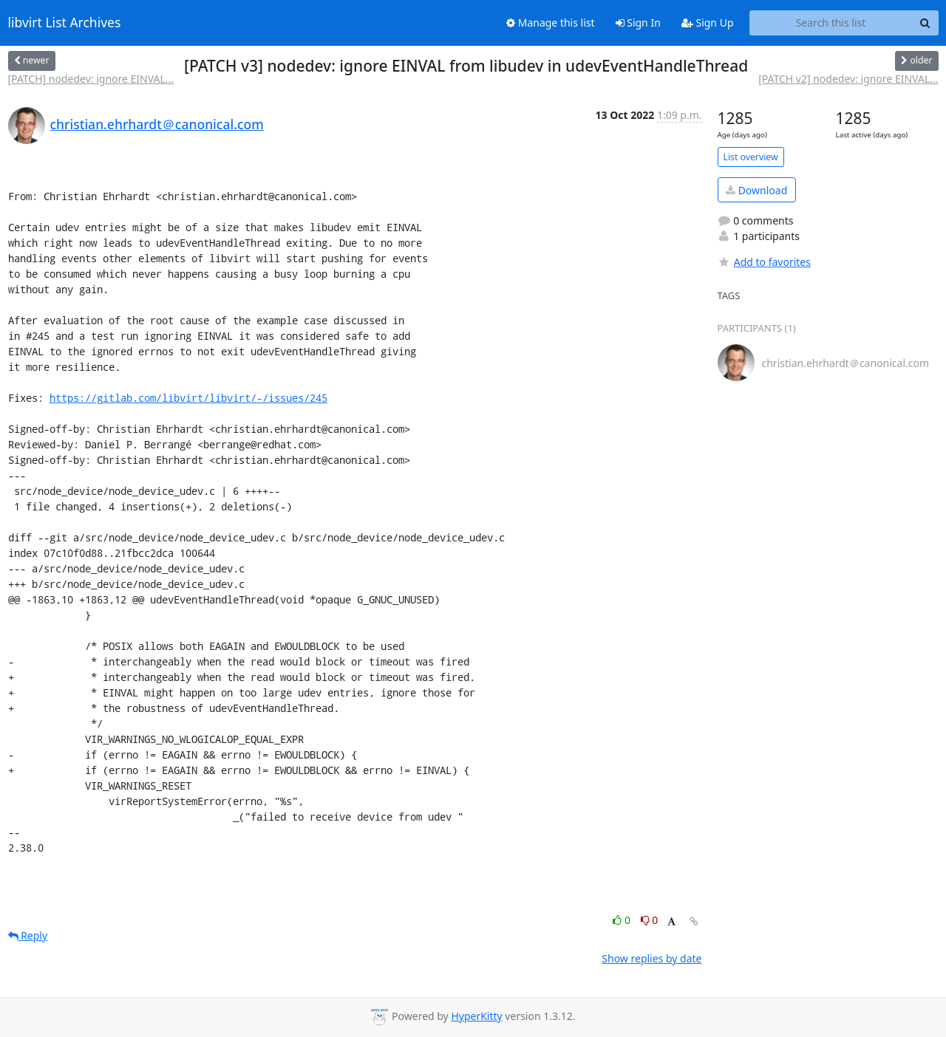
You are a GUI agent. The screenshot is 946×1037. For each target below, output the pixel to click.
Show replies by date (651, 958)
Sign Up (707, 23)
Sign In (638, 23)
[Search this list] (831, 22)
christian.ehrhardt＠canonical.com (157, 124)
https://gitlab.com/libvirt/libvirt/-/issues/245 (188, 398)
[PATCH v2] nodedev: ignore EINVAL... (848, 79)
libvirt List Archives (64, 23)
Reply (28, 935)
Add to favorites (764, 262)
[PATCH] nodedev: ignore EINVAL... (91, 79)
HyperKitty (476, 1016)
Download (756, 190)
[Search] (925, 22)
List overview (751, 157)
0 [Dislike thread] (650, 920)
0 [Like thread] (623, 920)
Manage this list (550, 23)
